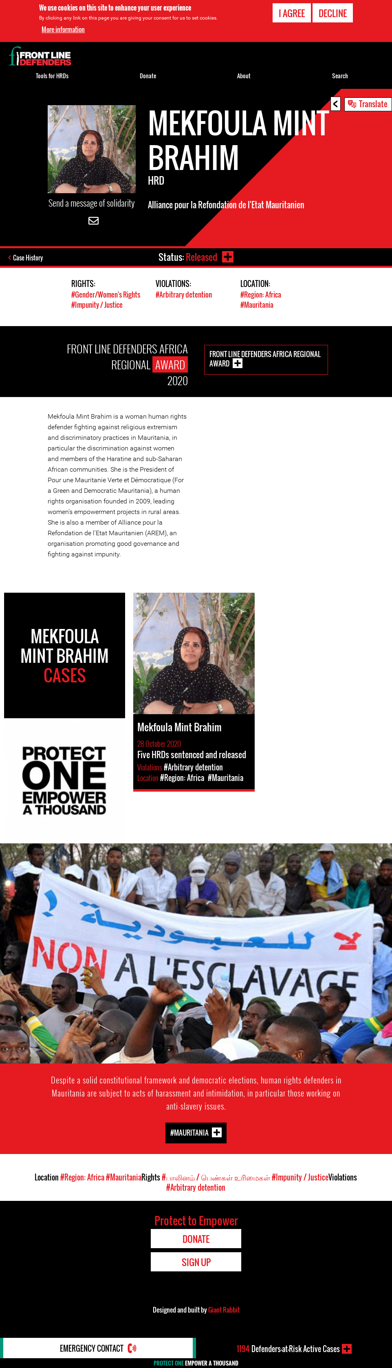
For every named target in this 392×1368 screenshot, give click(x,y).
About (244, 75)
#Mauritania (256, 305)
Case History (28, 257)
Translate (373, 103)
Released (201, 256)
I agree (292, 13)
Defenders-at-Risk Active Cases (288, 1349)
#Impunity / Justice (97, 305)
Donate (148, 75)
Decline (333, 13)
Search (340, 75)
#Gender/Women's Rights (105, 294)
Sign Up (196, 1262)
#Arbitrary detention (184, 294)
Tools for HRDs (52, 75)
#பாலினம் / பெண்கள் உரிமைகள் (216, 1177)
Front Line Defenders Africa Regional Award (265, 358)
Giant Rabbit (224, 1310)
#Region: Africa (260, 294)
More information (63, 29)
